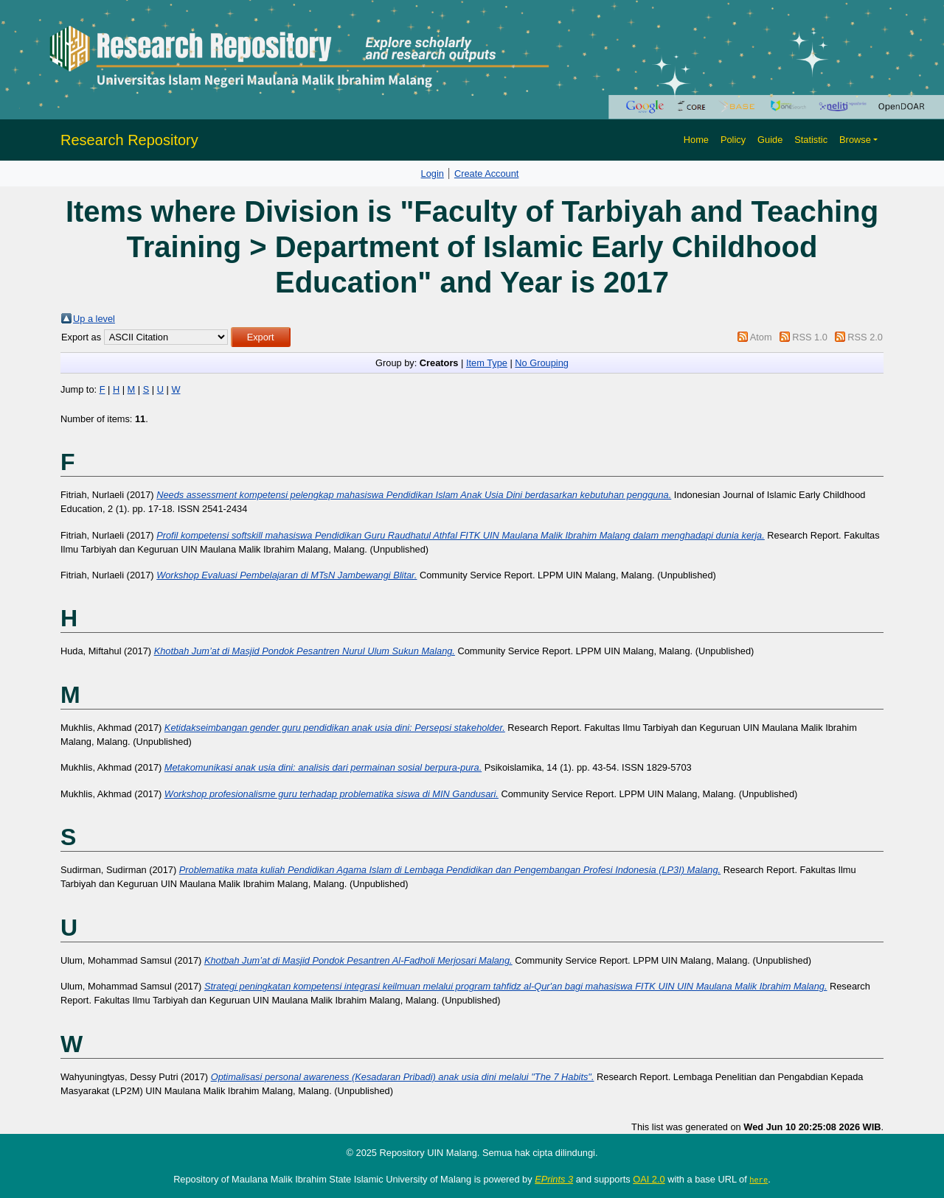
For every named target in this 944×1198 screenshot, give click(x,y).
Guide (769, 139)
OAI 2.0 (648, 1179)
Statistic (810, 139)
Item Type (486, 362)
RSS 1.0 (809, 337)
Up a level (94, 318)
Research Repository (129, 140)
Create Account (486, 173)
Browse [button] (855, 139)
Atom (761, 337)
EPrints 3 (554, 1179)
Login (432, 173)
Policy (733, 139)
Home (696, 139)
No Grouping (542, 362)
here (758, 1179)
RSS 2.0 (865, 337)
